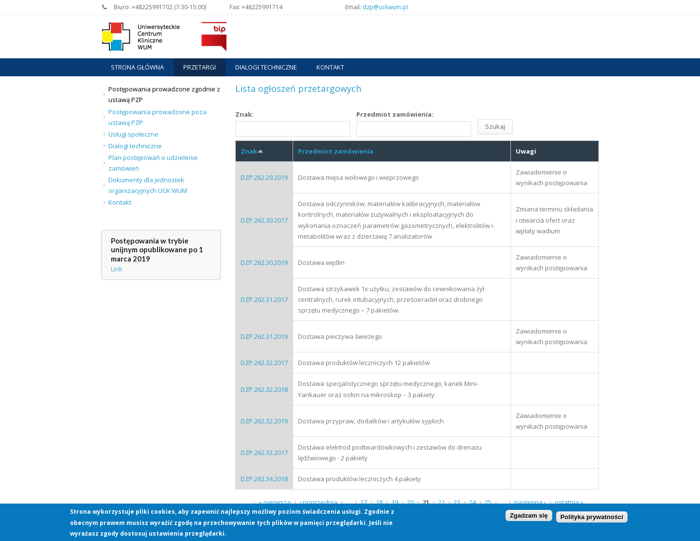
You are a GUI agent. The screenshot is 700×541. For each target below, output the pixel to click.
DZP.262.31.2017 (264, 299)
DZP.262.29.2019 (264, 177)
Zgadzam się (529, 517)
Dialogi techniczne (266, 67)
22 (441, 502)
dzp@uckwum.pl (385, 7)
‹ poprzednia (318, 502)
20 (410, 502)
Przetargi (199, 67)
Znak (252, 151)
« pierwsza (275, 502)
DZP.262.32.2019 (264, 421)
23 (457, 502)
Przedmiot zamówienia (335, 151)
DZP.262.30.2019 (264, 262)
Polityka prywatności (591, 518)
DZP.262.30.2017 (264, 220)
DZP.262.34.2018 (264, 478)
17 (363, 502)
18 (379, 502)
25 (488, 502)
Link (116, 268)
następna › (530, 502)
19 (394, 502)
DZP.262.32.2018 (264, 389)
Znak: (244, 114)
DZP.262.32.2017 (264, 362)
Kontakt (330, 67)
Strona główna (137, 67)
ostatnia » (569, 502)
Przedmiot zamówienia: (395, 114)
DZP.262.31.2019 (264, 336)
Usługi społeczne (133, 134)
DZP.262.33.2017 (264, 452)
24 (472, 502)
